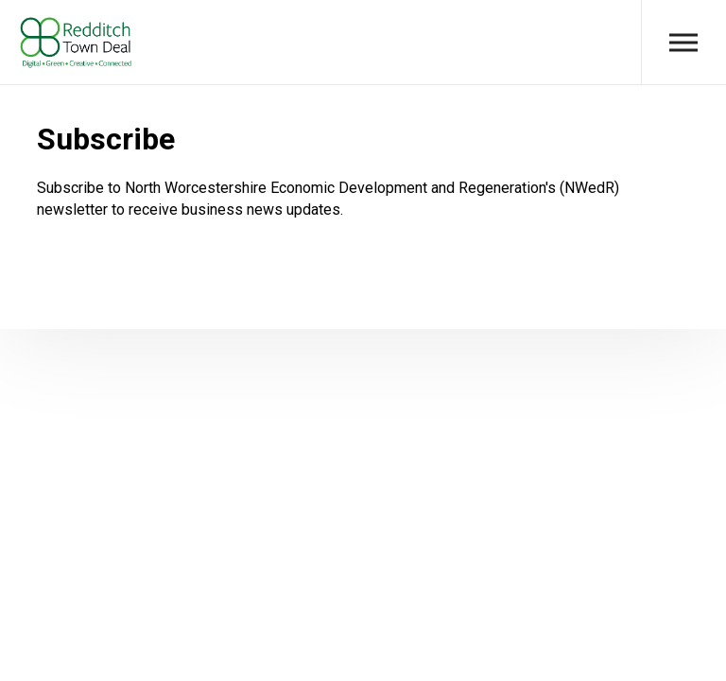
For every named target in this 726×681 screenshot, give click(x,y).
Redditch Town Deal (75, 42)
